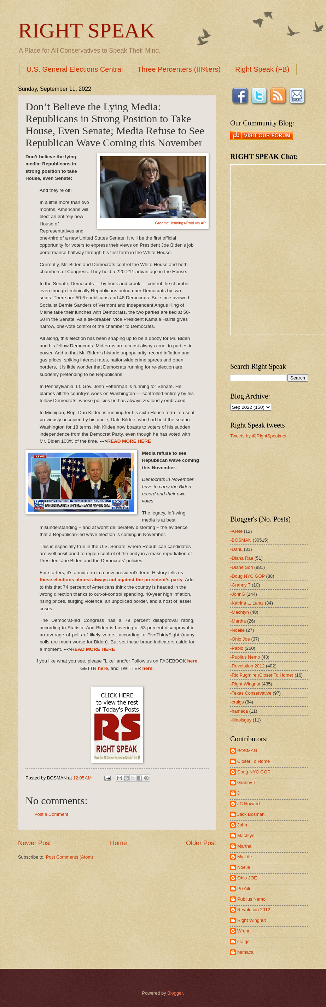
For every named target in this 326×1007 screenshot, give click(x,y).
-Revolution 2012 (247, 666)
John (242, 825)
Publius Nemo (251, 899)
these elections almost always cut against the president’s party (111, 579)
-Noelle (237, 630)
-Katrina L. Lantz (246, 603)
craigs (243, 941)
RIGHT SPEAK (86, 30)
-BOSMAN (240, 540)
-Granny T (240, 585)
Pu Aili (243, 888)
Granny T (246, 782)
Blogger (175, 993)
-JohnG (237, 594)
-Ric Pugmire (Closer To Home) (261, 675)
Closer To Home (253, 761)
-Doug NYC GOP (247, 576)
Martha (244, 846)
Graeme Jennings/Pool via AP (180, 223)
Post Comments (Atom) (69, 857)
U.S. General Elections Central (75, 69)
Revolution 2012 (253, 909)
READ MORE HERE (129, 441)
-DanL (236, 549)
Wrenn (244, 931)
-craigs (237, 702)
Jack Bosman (250, 814)
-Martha (238, 621)
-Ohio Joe (240, 639)
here (192, 661)
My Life (244, 856)
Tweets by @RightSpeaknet (258, 435)
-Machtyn (239, 612)
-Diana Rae (241, 558)
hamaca (245, 952)
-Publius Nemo (245, 657)
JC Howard (248, 803)
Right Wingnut (251, 920)
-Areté (236, 531)
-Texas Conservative (251, 693)
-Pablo (236, 648)
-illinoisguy (240, 720)
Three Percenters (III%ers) (179, 69)
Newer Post (34, 843)
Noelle (243, 867)
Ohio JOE (247, 878)
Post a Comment (51, 814)
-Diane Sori (241, 567)
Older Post (201, 843)
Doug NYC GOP (253, 772)
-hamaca (239, 711)
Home (118, 843)
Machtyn (246, 835)
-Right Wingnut (245, 684)
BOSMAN (247, 750)
